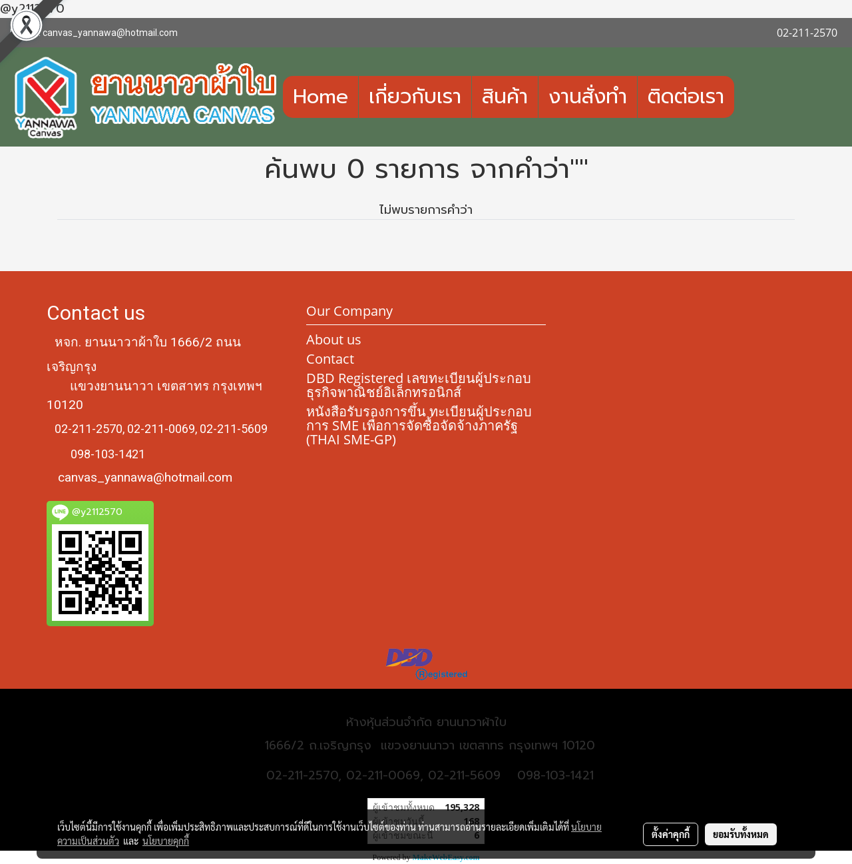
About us (333, 339)
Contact (330, 359)
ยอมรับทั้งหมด (741, 834)
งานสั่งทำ (587, 96)
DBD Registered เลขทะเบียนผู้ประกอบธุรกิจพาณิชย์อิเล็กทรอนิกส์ (418, 385)
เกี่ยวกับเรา (415, 96)
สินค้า (505, 96)
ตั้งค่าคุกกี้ (671, 834)
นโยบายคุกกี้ (165, 841)
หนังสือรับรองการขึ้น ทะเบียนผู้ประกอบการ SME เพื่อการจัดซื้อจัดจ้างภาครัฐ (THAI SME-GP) (419, 425)
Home (320, 96)
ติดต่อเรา (686, 96)
